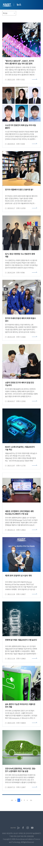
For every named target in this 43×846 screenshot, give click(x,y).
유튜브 (32, 828)
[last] (31, 800)
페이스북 (23, 828)
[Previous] (15, 800)
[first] (12, 800)
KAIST (7, 5)
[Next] (27, 800)
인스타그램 (27, 828)
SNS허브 (13, 828)
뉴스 (19, 4)
